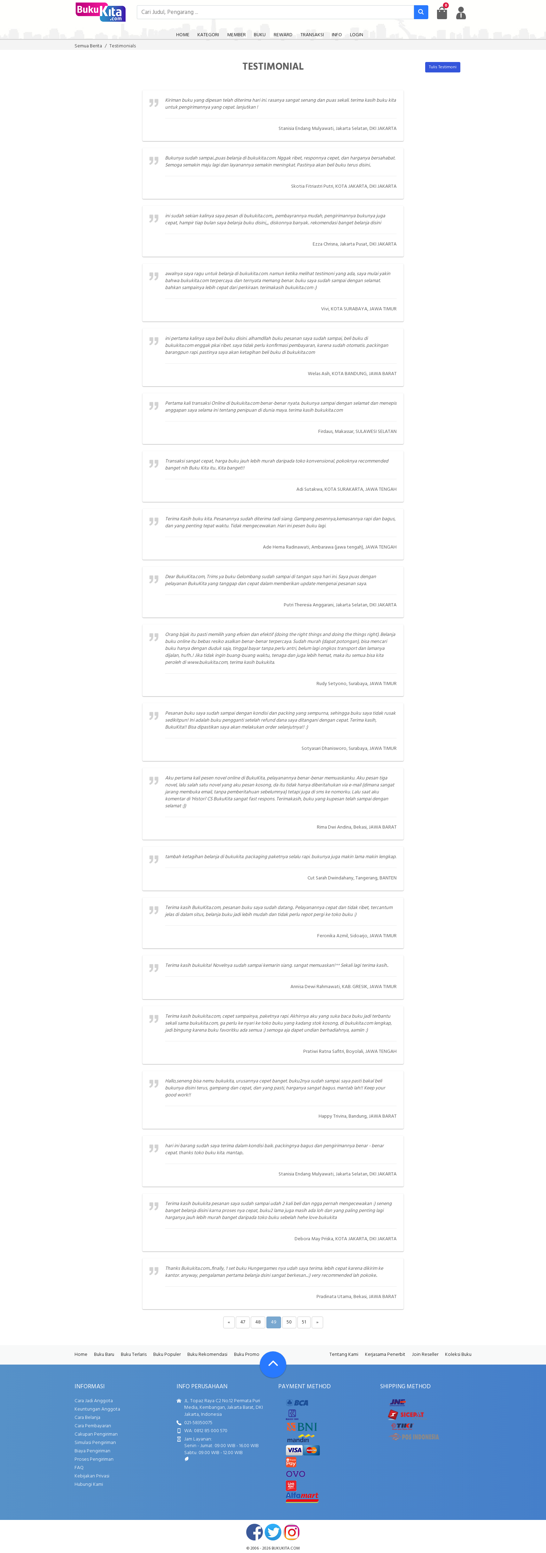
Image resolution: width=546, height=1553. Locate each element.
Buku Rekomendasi (207, 1355)
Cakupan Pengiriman (96, 1434)
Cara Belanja (87, 1418)
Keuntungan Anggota (97, 1409)
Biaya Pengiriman (92, 1451)
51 (304, 1322)
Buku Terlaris (134, 1355)
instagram (291, 1532)
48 (258, 1322)
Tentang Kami (343, 1355)
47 (242, 1322)
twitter (273, 1532)
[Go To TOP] (273, 1364)
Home (81, 1355)
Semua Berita (88, 46)
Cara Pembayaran (93, 1426)
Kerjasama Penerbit (385, 1355)
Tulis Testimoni (443, 67)
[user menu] (461, 12)
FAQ (79, 1468)
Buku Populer (167, 1355)
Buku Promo (246, 1355)
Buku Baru (104, 1355)
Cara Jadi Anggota (94, 1401)
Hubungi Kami (89, 1485)
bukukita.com (286, 1548)
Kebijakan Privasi (92, 1476)
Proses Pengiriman (94, 1459)
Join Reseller (425, 1355)
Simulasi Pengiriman (95, 1443)
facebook (254, 1532)
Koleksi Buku (458, 1355)
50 (289, 1322)
